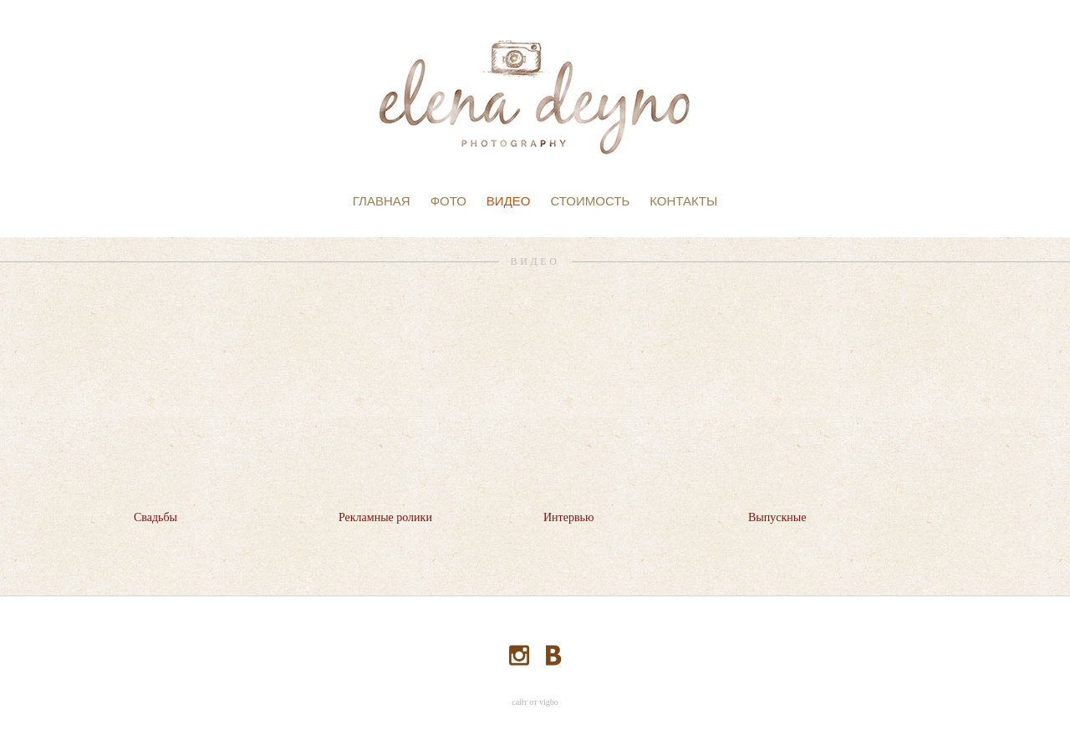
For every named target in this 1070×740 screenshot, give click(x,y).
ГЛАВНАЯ (381, 201)
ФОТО (448, 201)
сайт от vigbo (535, 702)
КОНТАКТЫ (683, 201)
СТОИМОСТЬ (589, 201)
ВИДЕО (509, 201)
